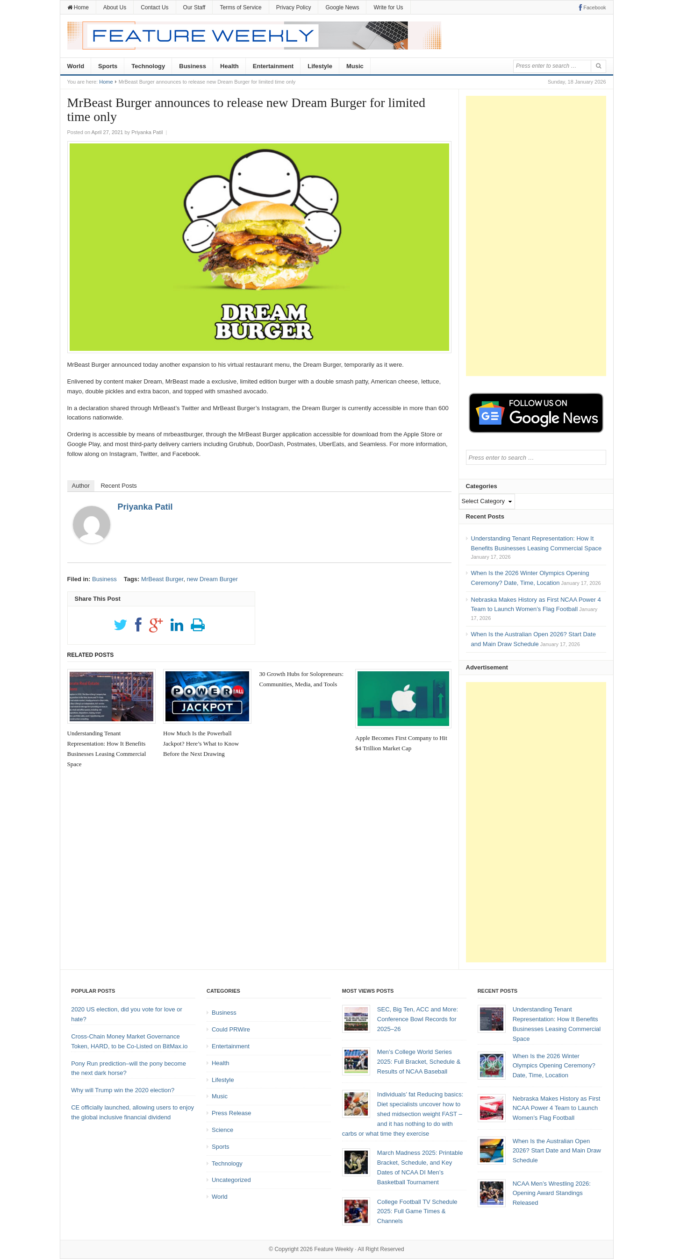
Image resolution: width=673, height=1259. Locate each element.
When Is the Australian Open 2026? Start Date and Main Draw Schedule (557, 1151)
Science (222, 1129)
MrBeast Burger (162, 579)
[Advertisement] (536, 236)
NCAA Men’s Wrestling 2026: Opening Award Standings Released (552, 1193)
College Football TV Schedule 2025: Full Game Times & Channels (417, 1211)
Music (355, 66)
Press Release (231, 1113)
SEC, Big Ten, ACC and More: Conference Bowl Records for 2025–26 (417, 1019)
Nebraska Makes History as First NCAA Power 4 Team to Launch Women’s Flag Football (557, 1108)
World (76, 66)
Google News (342, 7)
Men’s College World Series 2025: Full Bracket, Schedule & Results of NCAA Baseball (419, 1061)
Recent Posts (118, 485)
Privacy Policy (293, 7)
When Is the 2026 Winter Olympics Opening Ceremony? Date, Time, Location (554, 1066)
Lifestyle (320, 66)
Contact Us (154, 7)
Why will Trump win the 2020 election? (122, 1090)
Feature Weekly (333, 1249)
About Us (114, 7)
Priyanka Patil (145, 507)
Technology (148, 66)
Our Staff (194, 7)
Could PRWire (231, 1029)
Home (78, 7)
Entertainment (273, 66)
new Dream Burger (212, 579)
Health (229, 66)
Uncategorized (231, 1179)
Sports (107, 66)
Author (81, 485)
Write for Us (388, 7)
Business (192, 66)
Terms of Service (240, 7)
